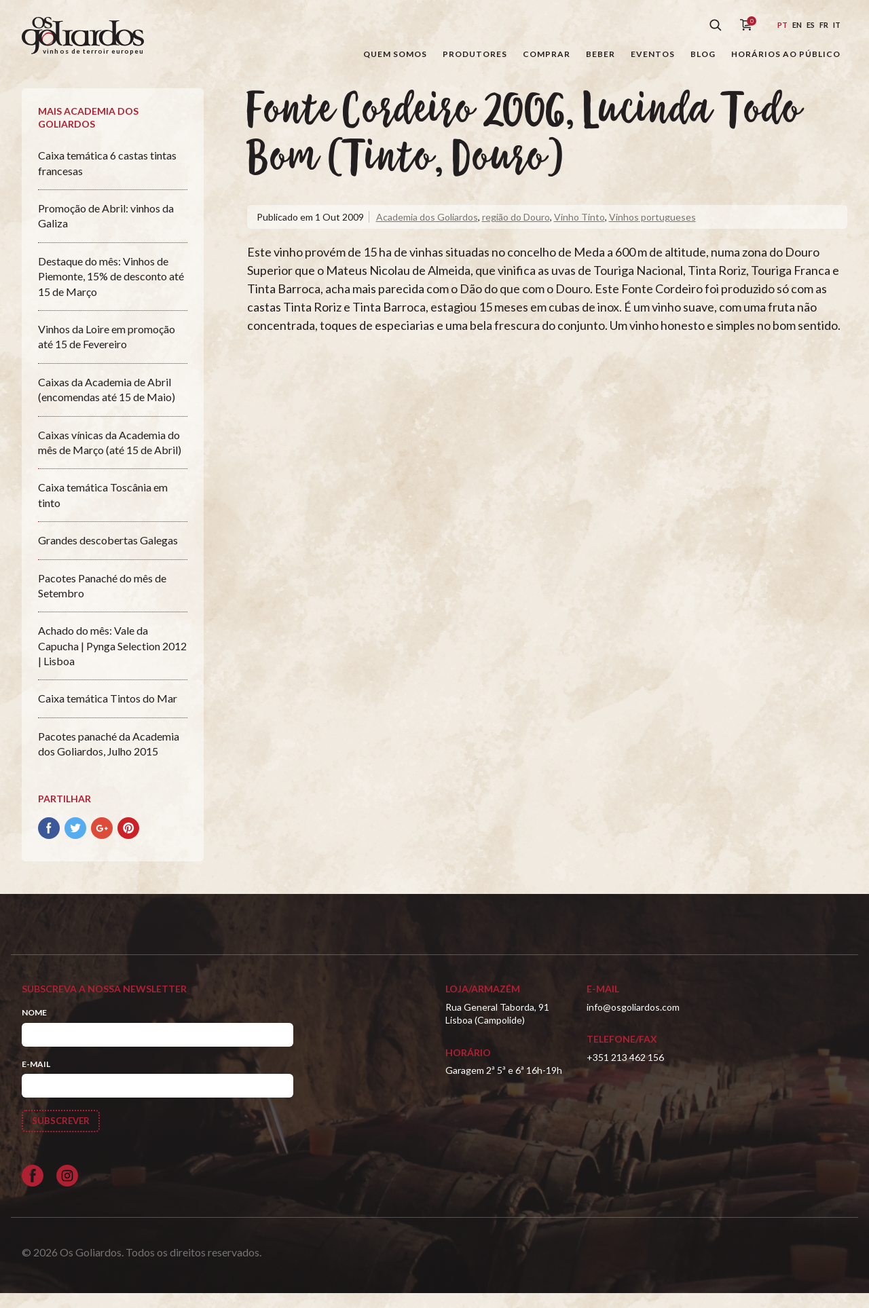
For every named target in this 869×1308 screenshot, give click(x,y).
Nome (34, 1027)
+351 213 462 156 (625, 1071)
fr (823, 24)
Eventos (653, 54)
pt (782, 24)
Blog (703, 54)
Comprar (546, 54)
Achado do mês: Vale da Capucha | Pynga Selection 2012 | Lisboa (112, 659)
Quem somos (395, 54)
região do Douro (516, 230)
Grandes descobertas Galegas (108, 554)
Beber (600, 54)
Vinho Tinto (579, 230)
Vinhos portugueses (652, 230)
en (797, 24)
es (811, 24)
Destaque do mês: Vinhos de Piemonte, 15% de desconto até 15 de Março (111, 290)
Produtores (475, 54)
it (836, 24)
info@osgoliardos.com (633, 1020)
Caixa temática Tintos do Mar (107, 712)
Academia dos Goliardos (427, 230)
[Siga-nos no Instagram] (67, 1190)
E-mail (36, 1077)
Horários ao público (785, 54)
